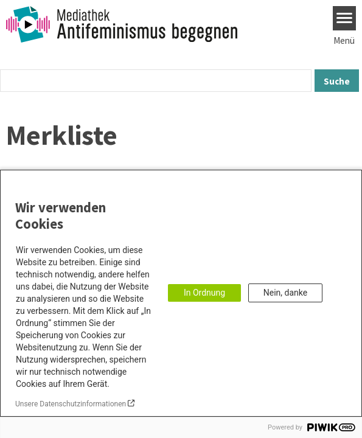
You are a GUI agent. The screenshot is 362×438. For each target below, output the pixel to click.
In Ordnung (204, 292)
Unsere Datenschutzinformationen (70, 404)
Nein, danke (285, 292)
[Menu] (345, 18)
